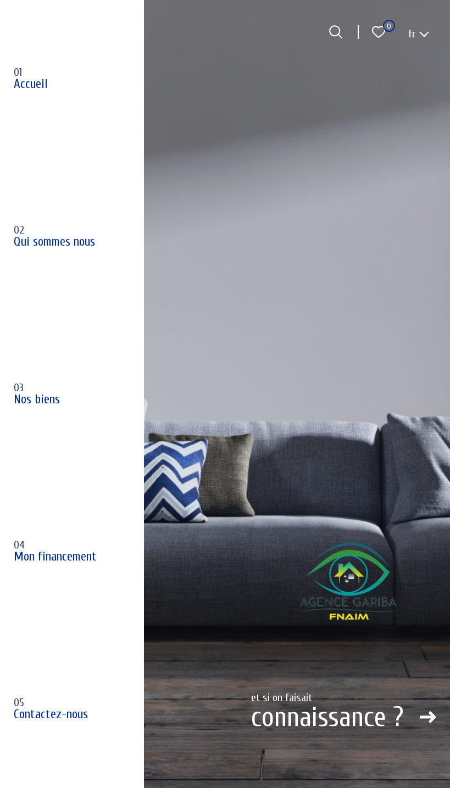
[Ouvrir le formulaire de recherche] (336, 32)
